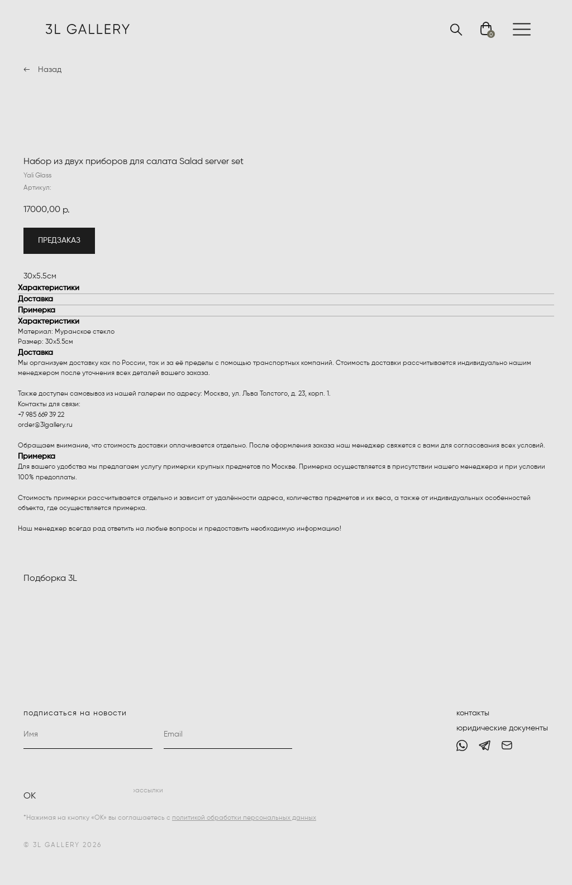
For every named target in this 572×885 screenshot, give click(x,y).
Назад (49, 70)
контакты (472, 713)
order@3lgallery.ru (45, 425)
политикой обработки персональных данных (244, 818)
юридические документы (502, 728)
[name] (87, 735)
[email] (228, 735)
